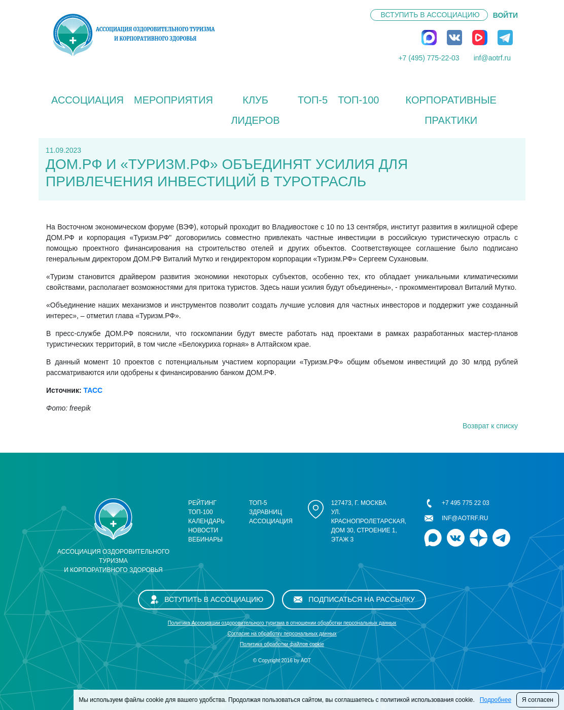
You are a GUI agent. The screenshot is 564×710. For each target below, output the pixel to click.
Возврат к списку (490, 426)
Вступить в (430, 15)
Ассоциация (87, 100)
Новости (203, 530)
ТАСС (92, 390)
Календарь (206, 521)
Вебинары (205, 539)
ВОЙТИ (505, 15)
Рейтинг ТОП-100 (202, 507)
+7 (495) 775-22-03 (428, 58)
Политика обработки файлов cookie (282, 644)
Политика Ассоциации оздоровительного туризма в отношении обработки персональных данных (282, 623)
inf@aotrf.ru (492, 58)
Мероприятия (173, 100)
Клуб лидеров (255, 110)
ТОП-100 (358, 100)
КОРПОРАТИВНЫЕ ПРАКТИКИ (450, 110)
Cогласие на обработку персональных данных (281, 633)
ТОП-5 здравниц (265, 507)
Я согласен (537, 699)
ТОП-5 (313, 100)
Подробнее (495, 699)
